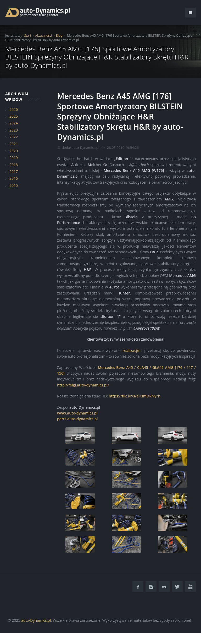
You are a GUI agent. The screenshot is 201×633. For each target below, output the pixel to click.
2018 (13, 164)
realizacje (130, 350)
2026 (13, 109)
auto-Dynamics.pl (36, 620)
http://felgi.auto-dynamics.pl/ (83, 385)
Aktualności (43, 35)
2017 (13, 171)
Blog (59, 35)
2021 (13, 143)
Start (27, 35)
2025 (13, 116)
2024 (13, 123)
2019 (13, 157)
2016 (13, 178)
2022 (13, 136)
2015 (13, 185)
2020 (13, 150)
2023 (13, 130)
